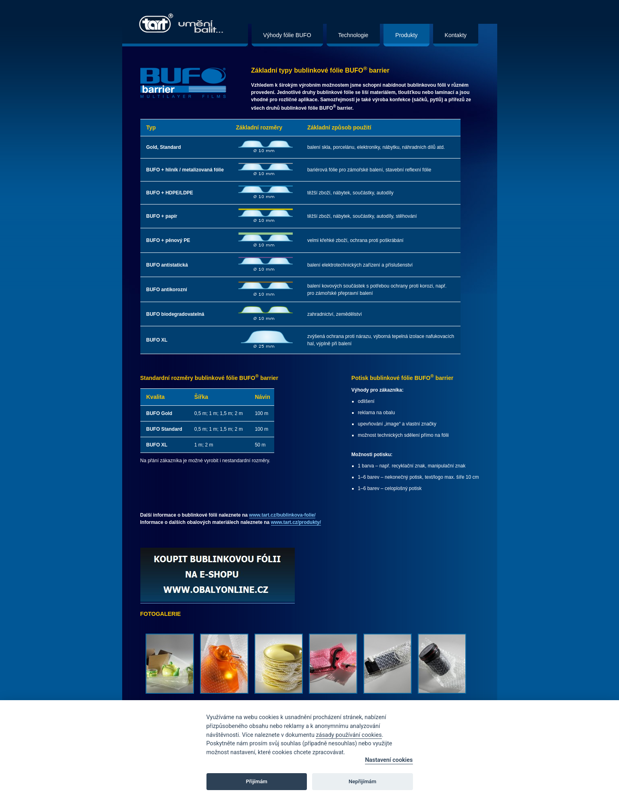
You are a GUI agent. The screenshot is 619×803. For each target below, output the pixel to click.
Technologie (353, 35)
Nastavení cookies (389, 760)
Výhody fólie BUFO (287, 35)
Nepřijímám (363, 781)
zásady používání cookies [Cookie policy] (348, 735)
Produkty (406, 35)
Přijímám (256, 781)
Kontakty (456, 35)
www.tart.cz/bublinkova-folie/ (282, 515)
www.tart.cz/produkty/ (296, 522)
